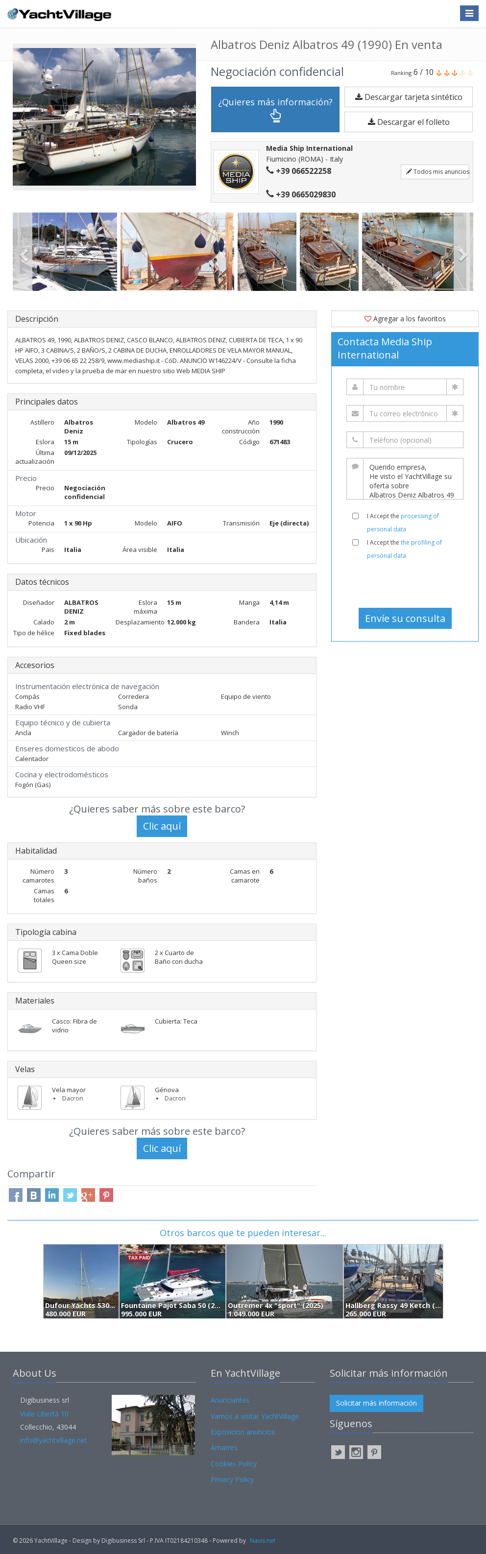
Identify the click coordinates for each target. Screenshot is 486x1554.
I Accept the (403, 522)
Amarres (224, 1447)
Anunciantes (230, 1400)
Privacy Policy (232, 1479)
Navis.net (262, 1540)
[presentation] (406, 584)
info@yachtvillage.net (53, 1440)
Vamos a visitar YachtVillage (255, 1416)
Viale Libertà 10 (44, 1413)
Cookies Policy (234, 1463)
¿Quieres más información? (275, 109)
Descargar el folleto (409, 122)
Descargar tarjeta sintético (408, 97)
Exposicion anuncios (243, 1431)
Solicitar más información (376, 1403)
